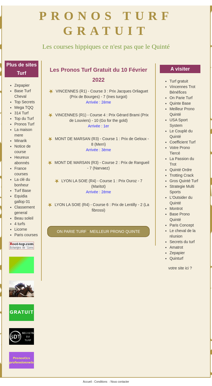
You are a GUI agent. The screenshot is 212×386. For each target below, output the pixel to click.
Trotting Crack (181, 175)
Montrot (175, 208)
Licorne (20, 229)
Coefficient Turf (182, 142)
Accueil (87, 381)
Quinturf (176, 258)
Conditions (100, 381)
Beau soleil (23, 218)
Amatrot (176, 247)
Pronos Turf (24, 124)
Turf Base (22, 190)
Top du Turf (24, 118)
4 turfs (19, 224)
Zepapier (22, 85)
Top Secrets (24, 102)
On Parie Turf (180, 98)
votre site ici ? (180, 268)
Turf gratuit (178, 81)
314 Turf (21, 113)
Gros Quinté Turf (183, 181)
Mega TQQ (23, 107)
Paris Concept (181, 225)
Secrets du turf (182, 242)
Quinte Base (180, 103)
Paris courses (26, 235)
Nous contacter (119, 381)
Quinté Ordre (180, 170)
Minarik (20, 140)
